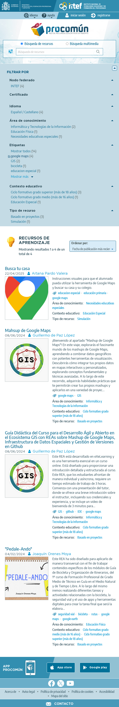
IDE (80, 511)
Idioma (15, 106)
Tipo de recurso (22, 210)
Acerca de (10, 692)
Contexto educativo (25, 186)
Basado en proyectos (89, 421)
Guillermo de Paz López (54, 335)
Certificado (18, 94)
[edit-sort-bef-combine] (92, 249)
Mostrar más (19, 177)
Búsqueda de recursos (37, 44)
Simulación (83, 319)
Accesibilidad (106, 692)
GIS (79, 395)
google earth (70, 619)
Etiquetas (17, 145)
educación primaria (95, 293)
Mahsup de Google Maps (28, 330)
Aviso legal (28, 692)
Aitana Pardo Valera (50, 273)
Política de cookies (82, 692)
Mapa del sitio (59, 696)
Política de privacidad (53, 692)
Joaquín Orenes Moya (51, 554)
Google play (98, 667)
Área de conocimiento (27, 120)
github (70, 511)
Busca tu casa (17, 268)
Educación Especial (94, 313)
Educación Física (95, 624)
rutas (94, 614)
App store (64, 667)
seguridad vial (66, 614)
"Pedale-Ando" (18, 549)
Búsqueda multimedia (82, 44)
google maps (60, 298)
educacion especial (69, 293)
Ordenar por (79, 243)
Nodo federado (22, 80)
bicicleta (83, 614)
